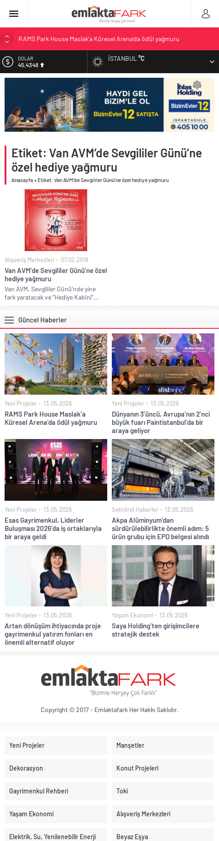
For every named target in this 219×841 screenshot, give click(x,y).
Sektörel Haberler (135, 509)
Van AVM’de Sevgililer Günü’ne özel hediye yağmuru (56, 274)
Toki (122, 791)
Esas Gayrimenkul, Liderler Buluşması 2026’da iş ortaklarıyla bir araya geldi (53, 528)
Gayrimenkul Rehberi (38, 791)
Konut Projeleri (137, 768)
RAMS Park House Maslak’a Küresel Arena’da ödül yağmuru (99, 39)
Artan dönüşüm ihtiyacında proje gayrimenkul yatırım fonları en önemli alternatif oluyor (53, 633)
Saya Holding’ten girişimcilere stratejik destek (155, 629)
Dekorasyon (26, 768)
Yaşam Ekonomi (132, 615)
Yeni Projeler (21, 403)
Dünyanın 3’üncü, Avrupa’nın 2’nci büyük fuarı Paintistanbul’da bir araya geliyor (161, 422)
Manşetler (130, 745)
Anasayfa (22, 180)
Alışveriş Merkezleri (30, 259)
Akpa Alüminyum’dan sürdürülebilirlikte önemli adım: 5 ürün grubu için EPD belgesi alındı (160, 528)
